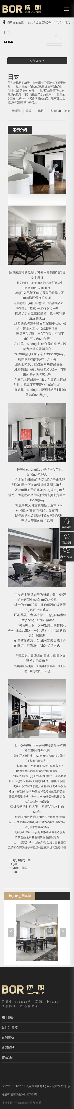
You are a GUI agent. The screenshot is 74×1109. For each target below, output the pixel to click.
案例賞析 (8, 1037)
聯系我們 (8, 1057)
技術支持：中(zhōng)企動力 (18, 1102)
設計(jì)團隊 (10, 1027)
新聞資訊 (8, 1047)
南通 (38, 1102)
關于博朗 (8, 1017)
